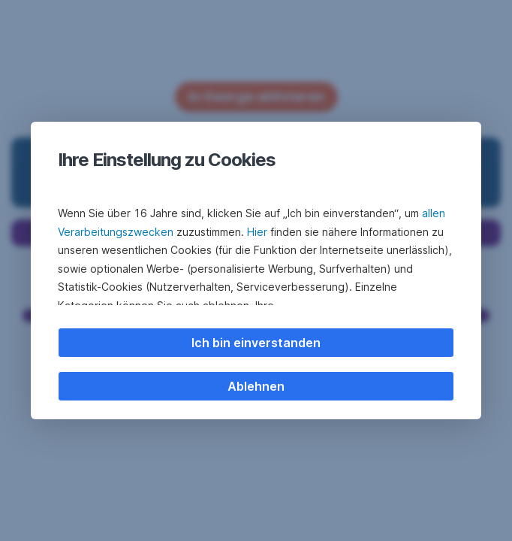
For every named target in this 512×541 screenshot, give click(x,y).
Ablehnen (256, 386)
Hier (257, 231)
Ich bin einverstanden (256, 342)
